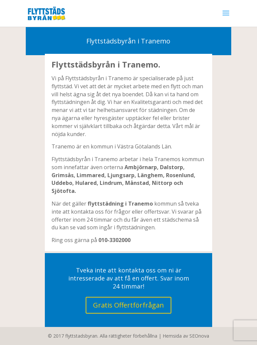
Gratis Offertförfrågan (128, 305)
